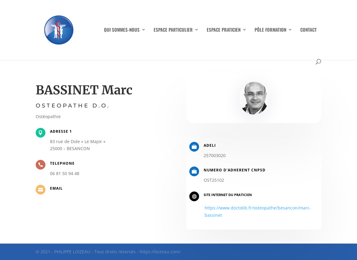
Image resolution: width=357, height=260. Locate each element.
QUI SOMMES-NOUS (122, 30)
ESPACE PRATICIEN (224, 30)
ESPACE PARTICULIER (173, 30)
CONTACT (308, 30)
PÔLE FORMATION (270, 30)
